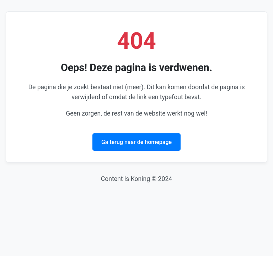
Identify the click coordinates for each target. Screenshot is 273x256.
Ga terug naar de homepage (136, 142)
